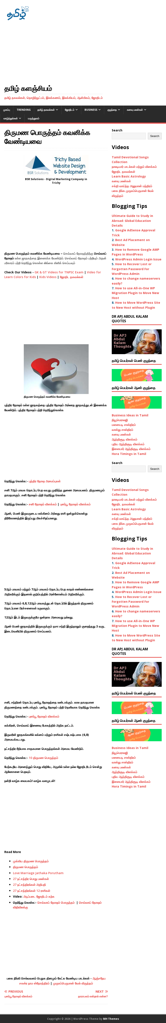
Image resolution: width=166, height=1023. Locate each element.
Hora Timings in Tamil (129, 454)
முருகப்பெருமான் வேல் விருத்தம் (73, 983)
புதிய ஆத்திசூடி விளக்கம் (128, 444)
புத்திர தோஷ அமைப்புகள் (45, 481)
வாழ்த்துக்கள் (10, 118)
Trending (24, 110)
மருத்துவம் (33, 118)
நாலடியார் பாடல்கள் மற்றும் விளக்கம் (135, 167)
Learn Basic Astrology (129, 176)
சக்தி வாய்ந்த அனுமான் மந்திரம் (132, 186)
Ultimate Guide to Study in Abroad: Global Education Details (132, 220)
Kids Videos (47, 277)
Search (117, 130)
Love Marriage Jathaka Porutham (38, 873)
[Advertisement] (83, 52)
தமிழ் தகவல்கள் (46, 110)
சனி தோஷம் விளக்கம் (43, 504)
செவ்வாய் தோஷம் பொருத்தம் (56, 902)
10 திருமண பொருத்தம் (44, 758)
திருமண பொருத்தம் (25, 867)
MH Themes (111, 1019)
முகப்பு (6, 110)
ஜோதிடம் (69, 110)
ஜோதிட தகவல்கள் (71, 277)
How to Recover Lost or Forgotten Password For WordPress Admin (132, 269)
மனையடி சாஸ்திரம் (124, 425)
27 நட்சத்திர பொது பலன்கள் (31, 879)
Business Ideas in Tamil (130, 415)
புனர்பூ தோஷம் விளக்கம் (75, 504)
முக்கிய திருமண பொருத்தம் (31, 861)
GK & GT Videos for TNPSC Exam (59, 272)
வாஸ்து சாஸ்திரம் (122, 430)
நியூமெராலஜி (120, 420)
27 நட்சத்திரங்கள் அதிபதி (29, 885)
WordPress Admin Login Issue (138, 259)
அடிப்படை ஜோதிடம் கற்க (38, 896)
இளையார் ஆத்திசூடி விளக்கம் (131, 449)
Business (91, 110)
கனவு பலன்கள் (135, 110)
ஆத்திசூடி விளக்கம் (124, 439)
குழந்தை (112, 110)
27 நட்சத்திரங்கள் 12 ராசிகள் (31, 891)
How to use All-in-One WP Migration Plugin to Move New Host (135, 293)
